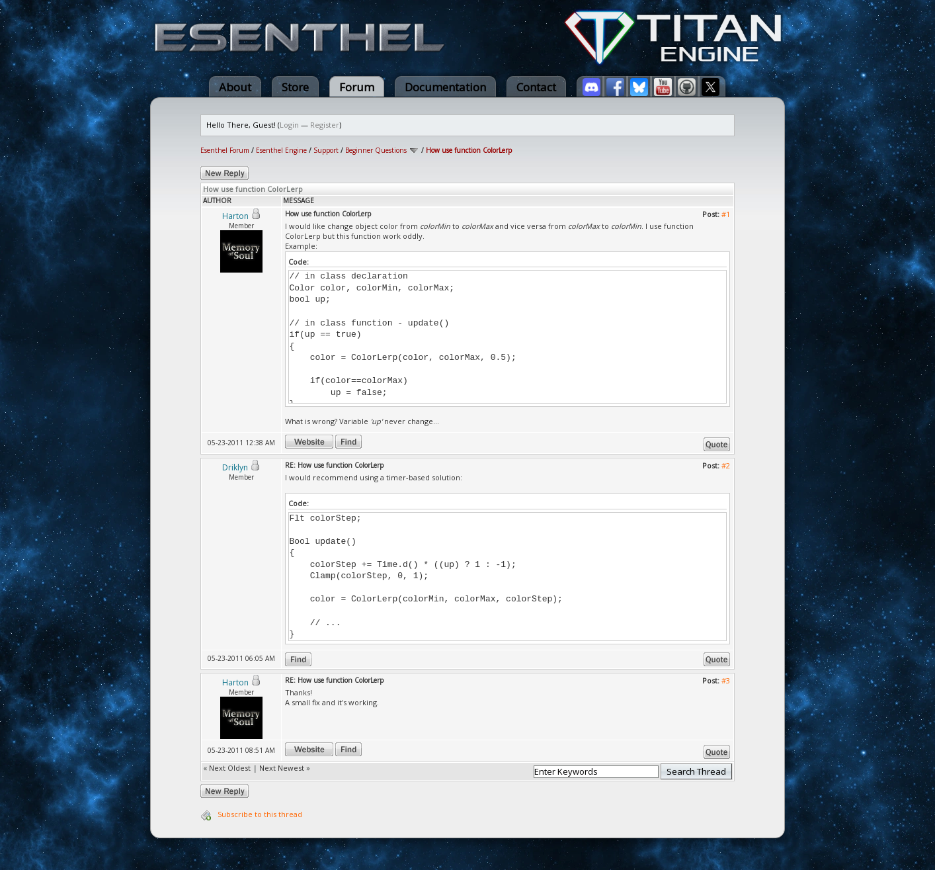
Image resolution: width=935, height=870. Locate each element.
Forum (356, 87)
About (235, 87)
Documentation (445, 87)
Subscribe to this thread (260, 814)
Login (289, 125)
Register (324, 125)
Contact (536, 87)
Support (326, 150)
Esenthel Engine (281, 150)
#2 (725, 465)
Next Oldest (230, 768)
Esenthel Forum (224, 150)
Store (295, 87)
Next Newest (281, 768)
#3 (725, 680)
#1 (725, 214)
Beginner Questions (376, 150)
